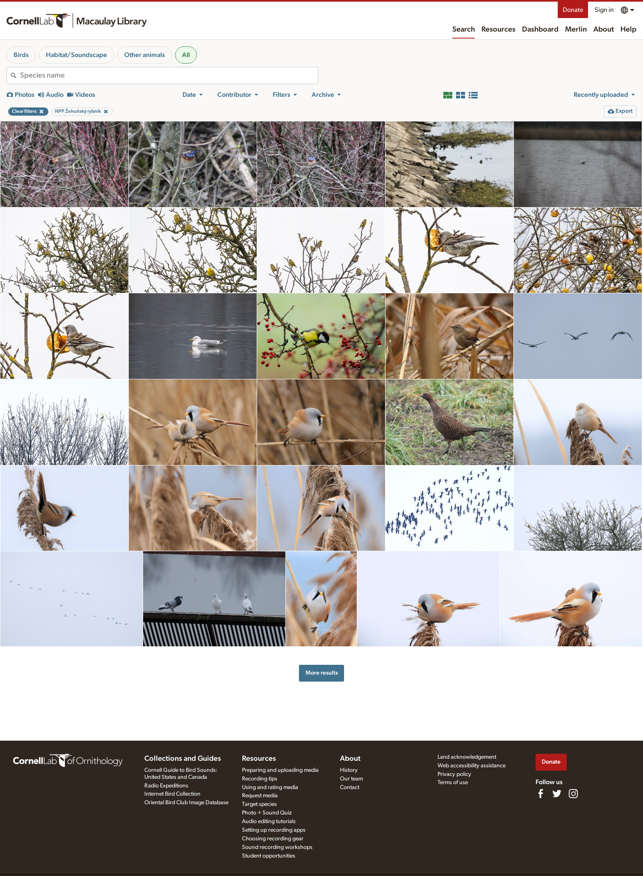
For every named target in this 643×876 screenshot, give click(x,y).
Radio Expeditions (166, 786)
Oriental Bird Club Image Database (186, 802)
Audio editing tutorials (269, 821)
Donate (573, 10)
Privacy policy (454, 774)
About (603, 29)
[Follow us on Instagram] (573, 793)
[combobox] (169, 75)
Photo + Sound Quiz (267, 813)
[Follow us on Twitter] (557, 793)
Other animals (144, 55)
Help (628, 29)
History (349, 770)
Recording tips (259, 779)
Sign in (604, 10)
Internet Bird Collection (172, 794)
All (186, 55)
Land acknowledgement (467, 757)
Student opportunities (268, 856)
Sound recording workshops (277, 847)
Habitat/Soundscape (76, 55)
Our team (351, 779)
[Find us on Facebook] (540, 793)
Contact (349, 787)
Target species (259, 804)
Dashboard (540, 29)
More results (322, 673)
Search (463, 29)
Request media (260, 795)
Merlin (576, 29)
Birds (21, 55)
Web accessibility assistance (472, 766)
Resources (498, 29)
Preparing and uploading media (280, 770)
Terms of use (453, 782)
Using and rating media (270, 787)
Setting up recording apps (274, 830)
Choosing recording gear (272, 839)
